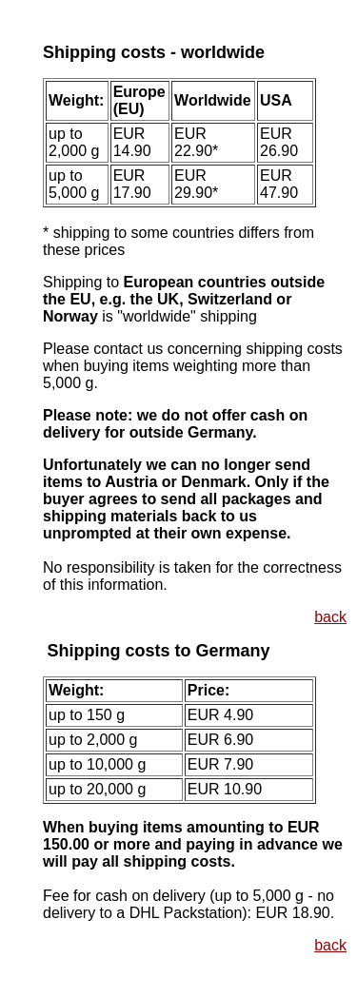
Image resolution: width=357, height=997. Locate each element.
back (330, 617)
